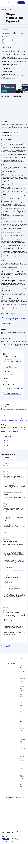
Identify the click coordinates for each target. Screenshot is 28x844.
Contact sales (8, 2)
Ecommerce (3, 429)
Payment (9, 431)
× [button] (17, 831)
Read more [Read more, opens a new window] (13, 836)
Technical (20, 429)
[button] (10, 841)
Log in (14, 2)
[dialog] (10, 836)
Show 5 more (6, 646)
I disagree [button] (14, 838)
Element (21, 420)
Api (2, 420)
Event (26, 420)
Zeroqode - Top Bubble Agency (14, 388)
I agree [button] (5, 838)
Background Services (13, 420)
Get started (21, 2)
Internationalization (12, 429)
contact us (3, 333)
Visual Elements (15, 431)
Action (5, 420)
